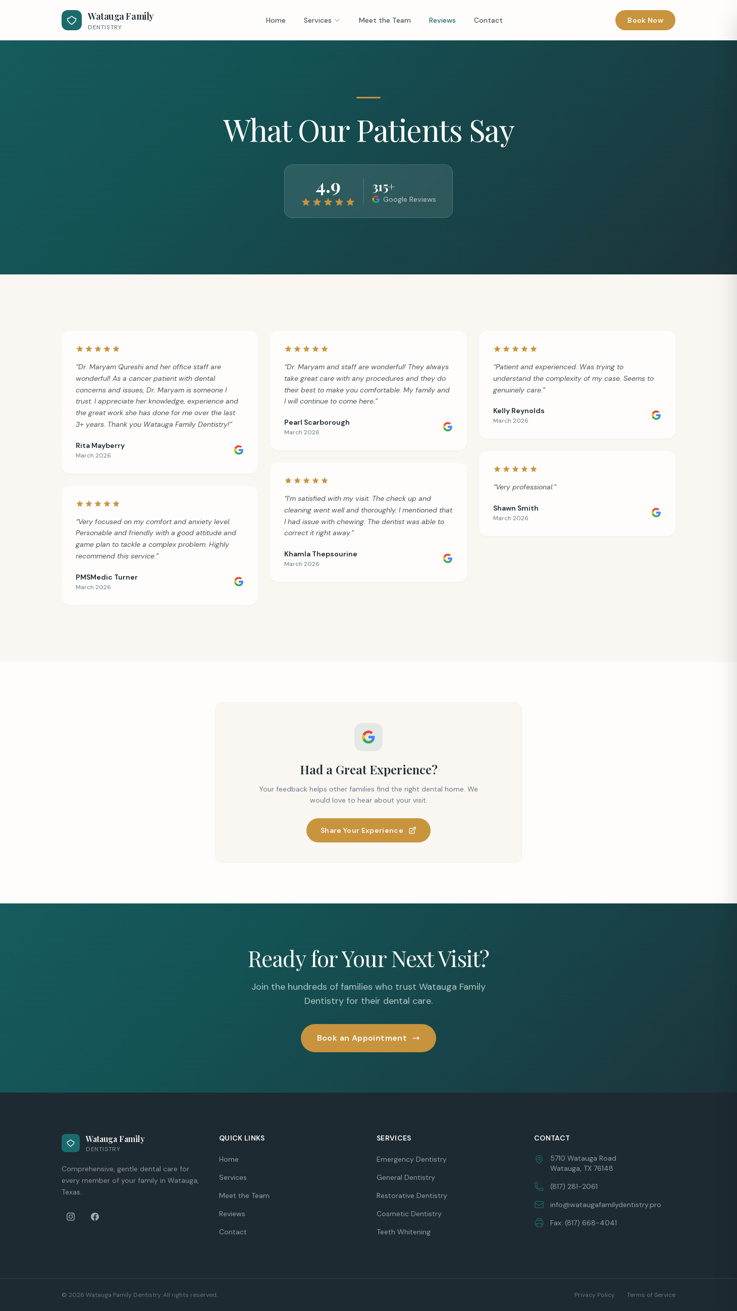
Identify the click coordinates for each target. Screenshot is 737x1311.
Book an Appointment (368, 1038)
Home (276, 20)
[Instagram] (71, 1217)
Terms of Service (651, 1295)
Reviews (442, 20)
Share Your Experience (368, 830)
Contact (488, 20)
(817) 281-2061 (574, 1186)
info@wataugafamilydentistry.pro (605, 1204)
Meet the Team (385, 20)
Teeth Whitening (404, 1231)
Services (322, 20)
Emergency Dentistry (412, 1159)
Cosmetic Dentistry (409, 1213)
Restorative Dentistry (412, 1195)
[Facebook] (95, 1217)
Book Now (645, 20)
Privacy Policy (594, 1295)
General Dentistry (406, 1177)
